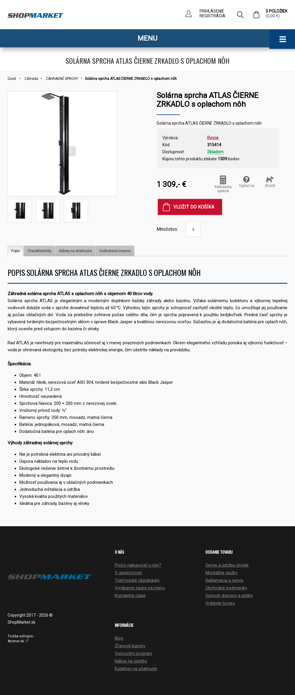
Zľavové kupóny (130, 645)
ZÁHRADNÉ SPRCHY (62, 79)
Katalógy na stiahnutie (136, 668)
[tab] (15, 251)
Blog (119, 638)
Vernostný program (133, 653)
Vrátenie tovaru (220, 603)
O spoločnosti (128, 572)
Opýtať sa (246, 182)
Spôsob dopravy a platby (229, 595)
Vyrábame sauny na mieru (140, 588)
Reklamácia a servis (224, 580)
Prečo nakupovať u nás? (138, 565)
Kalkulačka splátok (223, 184)
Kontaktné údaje (130, 595)
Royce (213, 137)
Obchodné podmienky (226, 588)
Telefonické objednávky (137, 580)
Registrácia (212, 15)
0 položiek (276, 13)
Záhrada (31, 79)
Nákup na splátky (131, 661)
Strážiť (269, 182)
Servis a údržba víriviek (226, 565)
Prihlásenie (212, 11)
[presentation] (15, 251)
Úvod (12, 79)
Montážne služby (221, 572)
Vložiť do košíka (193, 207)
